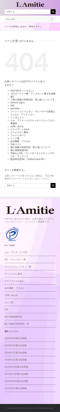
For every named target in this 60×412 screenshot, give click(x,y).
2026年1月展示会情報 (15, 359)
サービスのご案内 (19, 132)
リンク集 (14, 138)
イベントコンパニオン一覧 (17, 266)
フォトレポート (18, 135)
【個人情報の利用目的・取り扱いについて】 (32, 99)
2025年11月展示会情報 (16, 374)
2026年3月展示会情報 (15, 345)
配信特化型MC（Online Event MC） (28, 159)
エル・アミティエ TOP (15, 252)
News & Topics (17, 102)
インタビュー (17, 117)
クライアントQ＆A (19, 129)
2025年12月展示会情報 (16, 366)
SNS (12, 105)
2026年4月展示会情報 (15, 338)
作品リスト (16, 144)
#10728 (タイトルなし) (22, 90)
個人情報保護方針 (19, 150)
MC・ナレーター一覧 (15, 259)
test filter (15, 108)
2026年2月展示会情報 (15, 352)
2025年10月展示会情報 (16, 381)
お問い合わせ (17, 126)
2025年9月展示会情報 (15, 388)
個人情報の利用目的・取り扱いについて (30, 147)
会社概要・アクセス (20, 141)
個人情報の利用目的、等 (16, 323)
